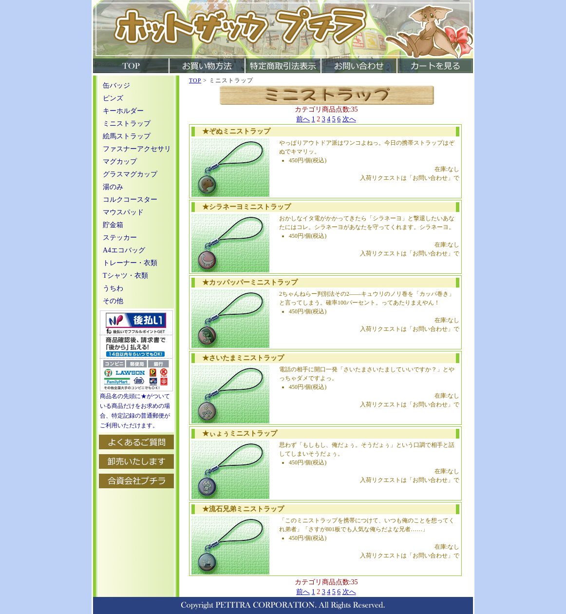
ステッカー (120, 237)
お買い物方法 (207, 65)
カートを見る (434, 65)
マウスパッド (123, 212)
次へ (349, 119)
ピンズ (113, 98)
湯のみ (113, 187)
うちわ (113, 288)
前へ (303, 119)
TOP (131, 65)
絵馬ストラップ (127, 136)
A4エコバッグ (124, 250)
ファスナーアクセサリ (137, 149)
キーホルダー (123, 111)
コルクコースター (130, 199)
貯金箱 (113, 225)
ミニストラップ (127, 123)
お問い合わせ (358, 65)
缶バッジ (116, 85)
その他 (113, 301)
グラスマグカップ (130, 174)
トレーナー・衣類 (130, 263)
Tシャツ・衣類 (125, 275)
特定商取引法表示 (283, 65)
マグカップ (120, 161)
